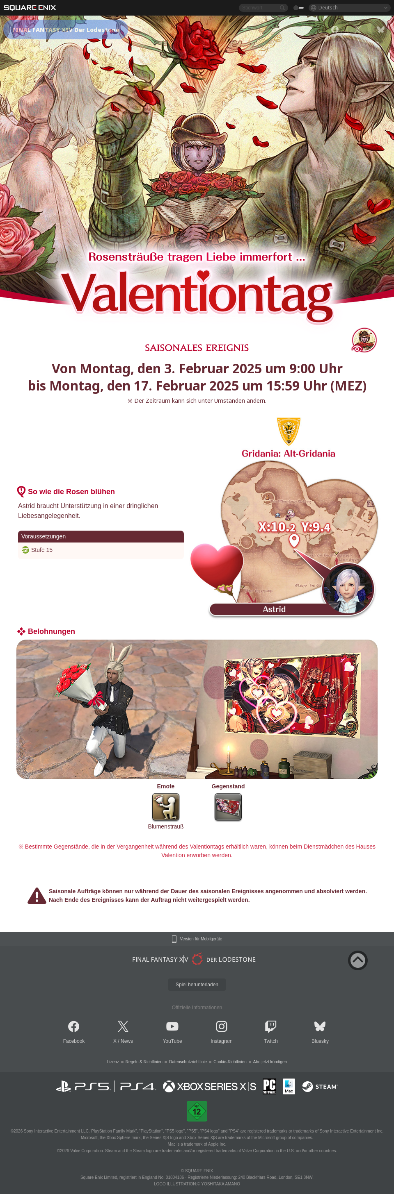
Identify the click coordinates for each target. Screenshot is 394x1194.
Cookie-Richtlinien (230, 1062)
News (127, 1041)
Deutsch (328, 7)
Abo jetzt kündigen (270, 1062)
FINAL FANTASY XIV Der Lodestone (65, 30)
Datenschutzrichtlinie (188, 1062)
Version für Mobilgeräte (201, 939)
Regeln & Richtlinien (144, 1062)
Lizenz (113, 1062)
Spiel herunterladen (197, 984)
